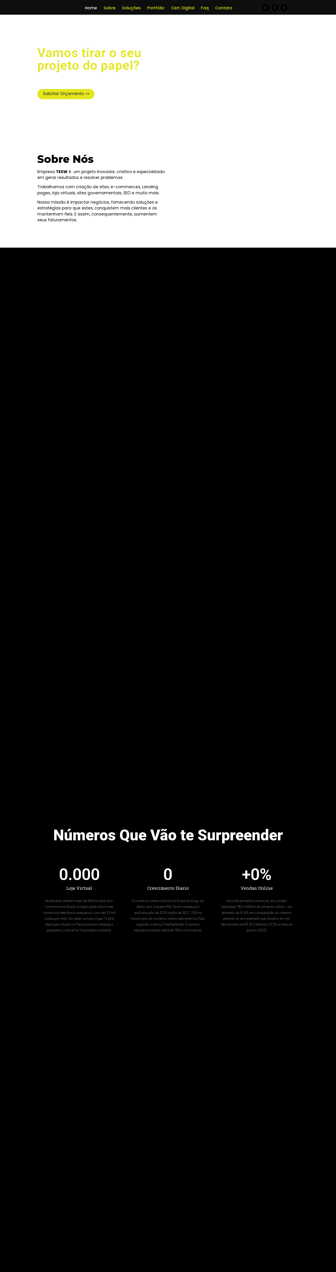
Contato (223, 8)
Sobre (110, 8)
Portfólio (155, 8)
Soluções (131, 8)
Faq (205, 8)
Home (91, 8)
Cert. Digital (182, 8)
